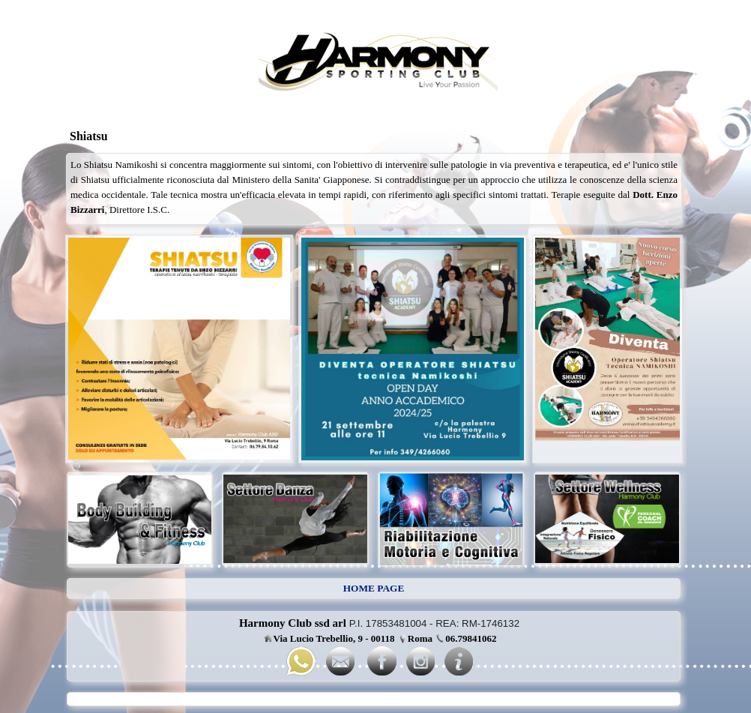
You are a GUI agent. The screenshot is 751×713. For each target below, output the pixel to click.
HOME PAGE (374, 588)
